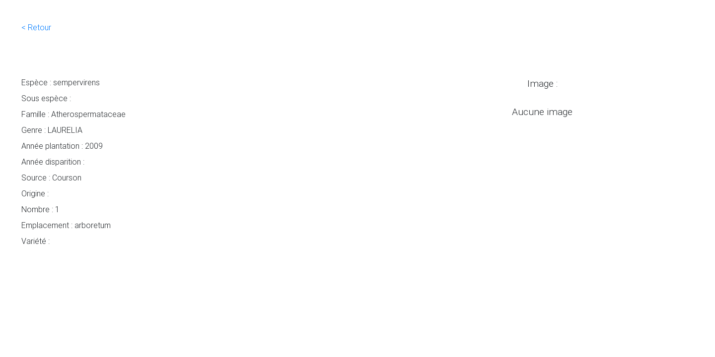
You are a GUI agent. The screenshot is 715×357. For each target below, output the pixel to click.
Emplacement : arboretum (66, 225)
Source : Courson (51, 177)
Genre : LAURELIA (51, 130)
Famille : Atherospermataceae (73, 114)
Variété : (35, 241)
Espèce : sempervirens (60, 82)
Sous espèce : (46, 98)
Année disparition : (52, 162)
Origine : (35, 193)
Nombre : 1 (40, 209)
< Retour (36, 27)
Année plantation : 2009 (62, 146)
